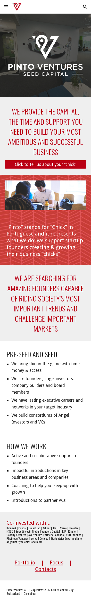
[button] (6, 6)
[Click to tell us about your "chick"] (45, 164)
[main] (46, 131)
